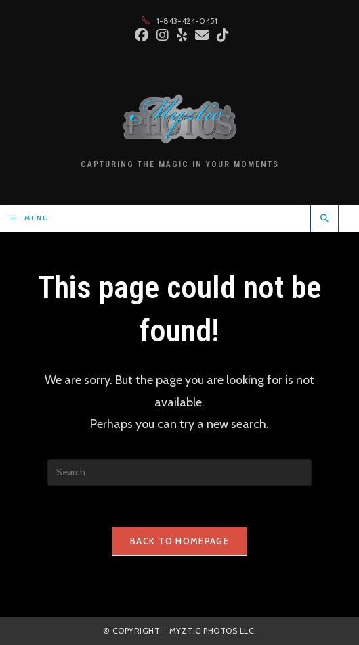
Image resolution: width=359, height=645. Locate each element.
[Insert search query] (179, 472)
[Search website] (324, 218)
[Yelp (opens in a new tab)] (182, 35)
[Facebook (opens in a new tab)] (141, 35)
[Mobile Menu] (29, 218)
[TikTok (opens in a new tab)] (221, 35)
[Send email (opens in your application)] (202, 35)
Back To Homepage (179, 540)
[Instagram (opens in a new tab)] (162, 35)
